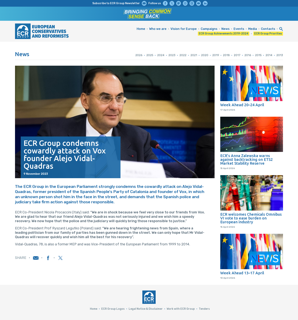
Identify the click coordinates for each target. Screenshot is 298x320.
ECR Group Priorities (268, 33)
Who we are (157, 29)
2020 (204, 55)
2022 (182, 55)
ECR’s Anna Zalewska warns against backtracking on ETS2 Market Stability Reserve (246, 159)
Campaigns (209, 29)
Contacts (268, 29)
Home (141, 29)
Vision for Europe (183, 29)
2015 (258, 55)
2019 (215, 55)
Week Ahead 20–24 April (242, 105)
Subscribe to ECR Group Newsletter (116, 3)
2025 (149, 55)
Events (239, 29)
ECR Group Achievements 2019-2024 (223, 33)
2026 (138, 55)
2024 (160, 55)
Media (252, 29)
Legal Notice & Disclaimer (146, 308)
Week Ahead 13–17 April (242, 273)
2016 (247, 55)
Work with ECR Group (181, 308)
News (225, 29)
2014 (269, 55)
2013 (279, 55)
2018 (226, 55)
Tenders (204, 308)
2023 (171, 55)
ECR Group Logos (113, 308)
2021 (193, 55)
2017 (237, 55)
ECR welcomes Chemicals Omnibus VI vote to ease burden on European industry (251, 218)
